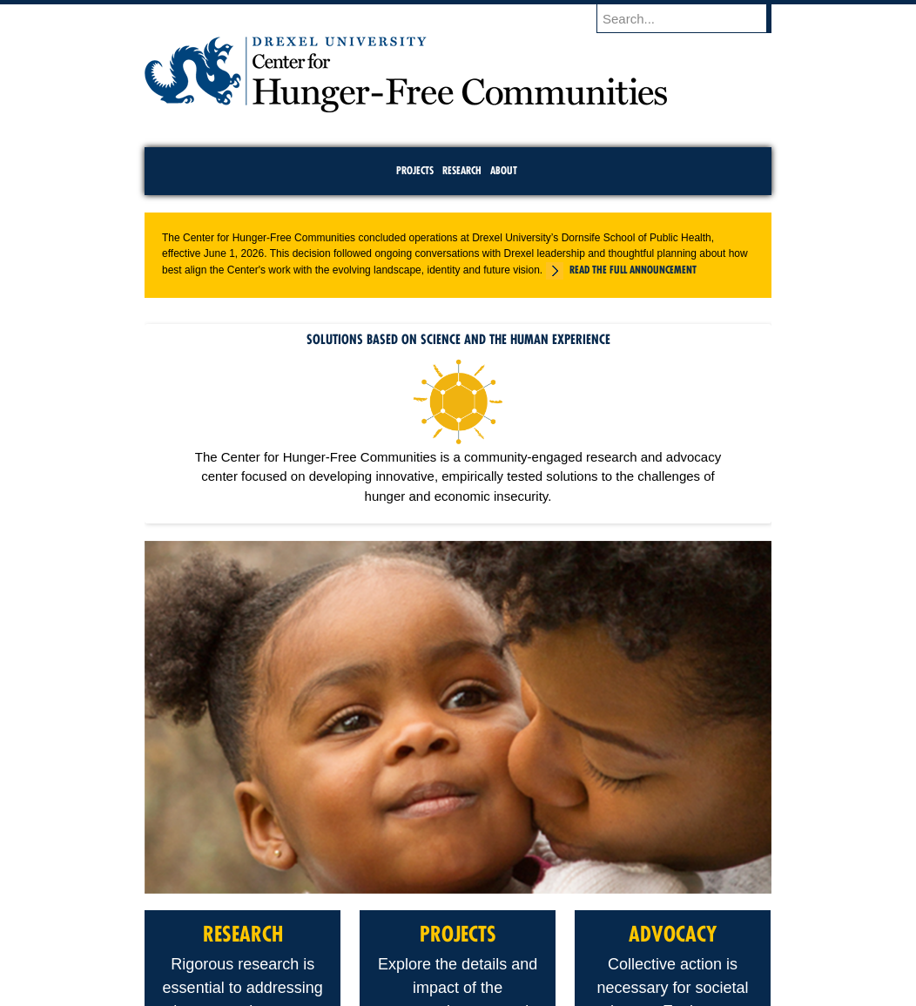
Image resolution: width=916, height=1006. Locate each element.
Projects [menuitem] (415, 170)
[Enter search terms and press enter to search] (692, 18)
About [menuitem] (503, 170)
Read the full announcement (633, 269)
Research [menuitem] (462, 170)
